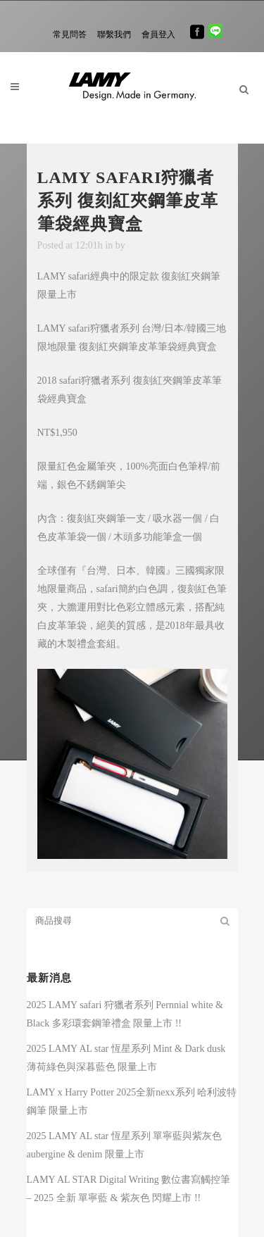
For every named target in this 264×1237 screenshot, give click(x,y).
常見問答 (70, 34)
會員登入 (158, 34)
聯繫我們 (114, 34)
